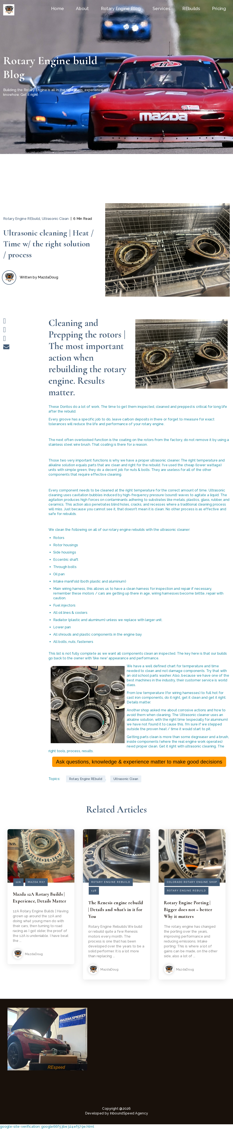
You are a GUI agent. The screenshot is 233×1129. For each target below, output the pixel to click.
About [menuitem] (82, 8)
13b (93, 890)
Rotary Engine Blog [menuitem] (121, 8)
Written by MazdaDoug (39, 277)
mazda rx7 (36, 882)
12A (18, 882)
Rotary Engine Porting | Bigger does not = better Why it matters (188, 909)
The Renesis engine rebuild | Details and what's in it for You (115, 909)
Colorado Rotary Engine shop (192, 882)
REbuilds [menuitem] (191, 8)
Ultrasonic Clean (55, 219)
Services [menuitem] (161, 8)
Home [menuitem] (57, 8)
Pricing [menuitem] (219, 8)
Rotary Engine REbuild (21, 219)
